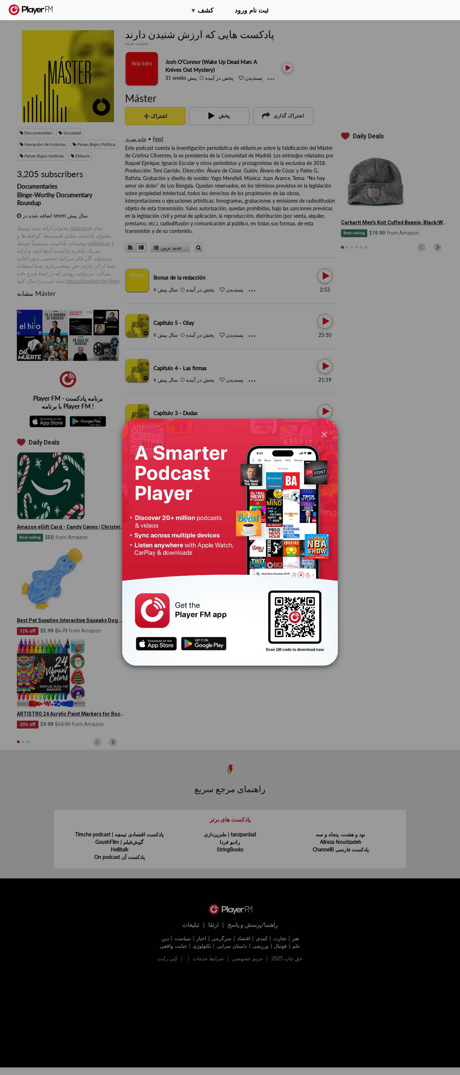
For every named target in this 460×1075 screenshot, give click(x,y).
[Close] (324, 434)
